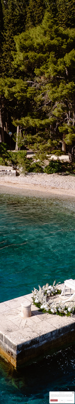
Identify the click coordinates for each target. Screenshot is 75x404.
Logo (37, 4)
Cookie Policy (60, 402)
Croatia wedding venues (47, 3)
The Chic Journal (53, 3)
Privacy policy (63, 402)
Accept (54, 400)
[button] (73, 392)
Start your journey (67, 3)
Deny (62, 400)
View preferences (69, 400)
